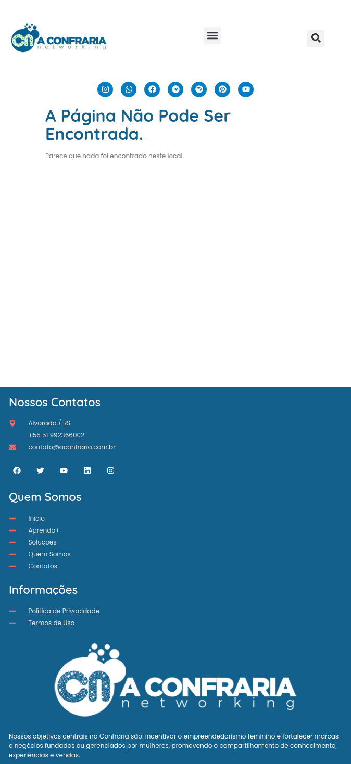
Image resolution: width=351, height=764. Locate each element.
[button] (212, 35)
